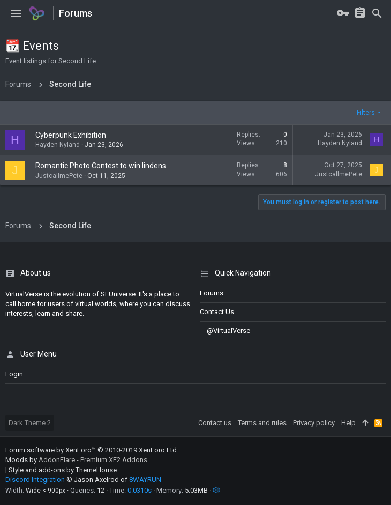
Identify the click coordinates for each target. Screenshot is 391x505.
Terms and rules (262, 423)
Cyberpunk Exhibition (70, 135)
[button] (16, 13)
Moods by (76, 460)
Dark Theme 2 (30, 423)
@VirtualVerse (225, 330)
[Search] (377, 13)
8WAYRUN (145, 480)
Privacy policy (314, 423)
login (14, 374)
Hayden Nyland (57, 144)
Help (348, 423)
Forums (211, 293)
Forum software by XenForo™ (91, 450)
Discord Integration (35, 480)
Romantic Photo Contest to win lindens (100, 165)
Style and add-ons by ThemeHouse (63, 470)
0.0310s (139, 490)
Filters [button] (366, 112)
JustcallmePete (58, 176)
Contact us (217, 312)
